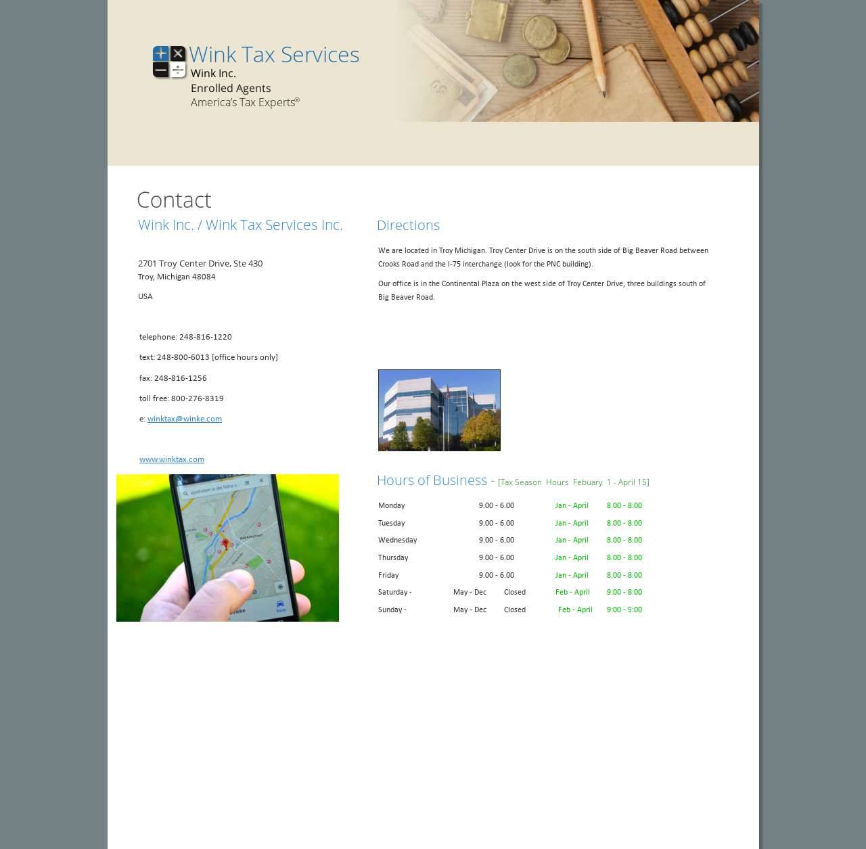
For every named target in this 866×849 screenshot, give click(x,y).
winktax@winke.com (184, 419)
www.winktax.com (171, 459)
